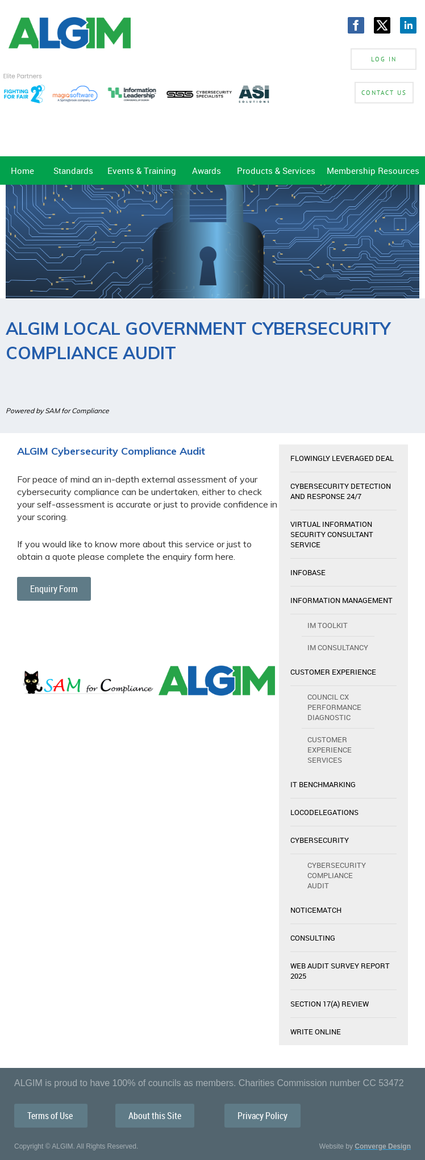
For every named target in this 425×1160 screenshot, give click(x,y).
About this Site (154, 1115)
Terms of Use (50, 1115)
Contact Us (384, 93)
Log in (384, 59)
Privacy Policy (263, 1115)
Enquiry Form (54, 589)
